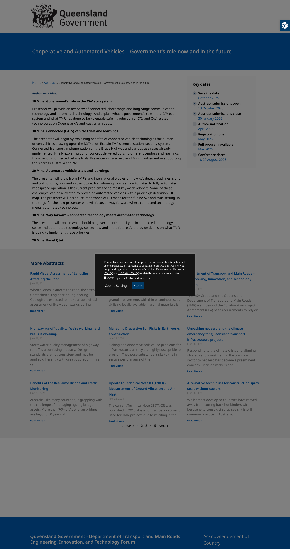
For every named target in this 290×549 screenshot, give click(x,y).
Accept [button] (138, 285)
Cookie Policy (128, 273)
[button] (285, 25)
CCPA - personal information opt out (129, 278)
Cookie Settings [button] (116, 285)
